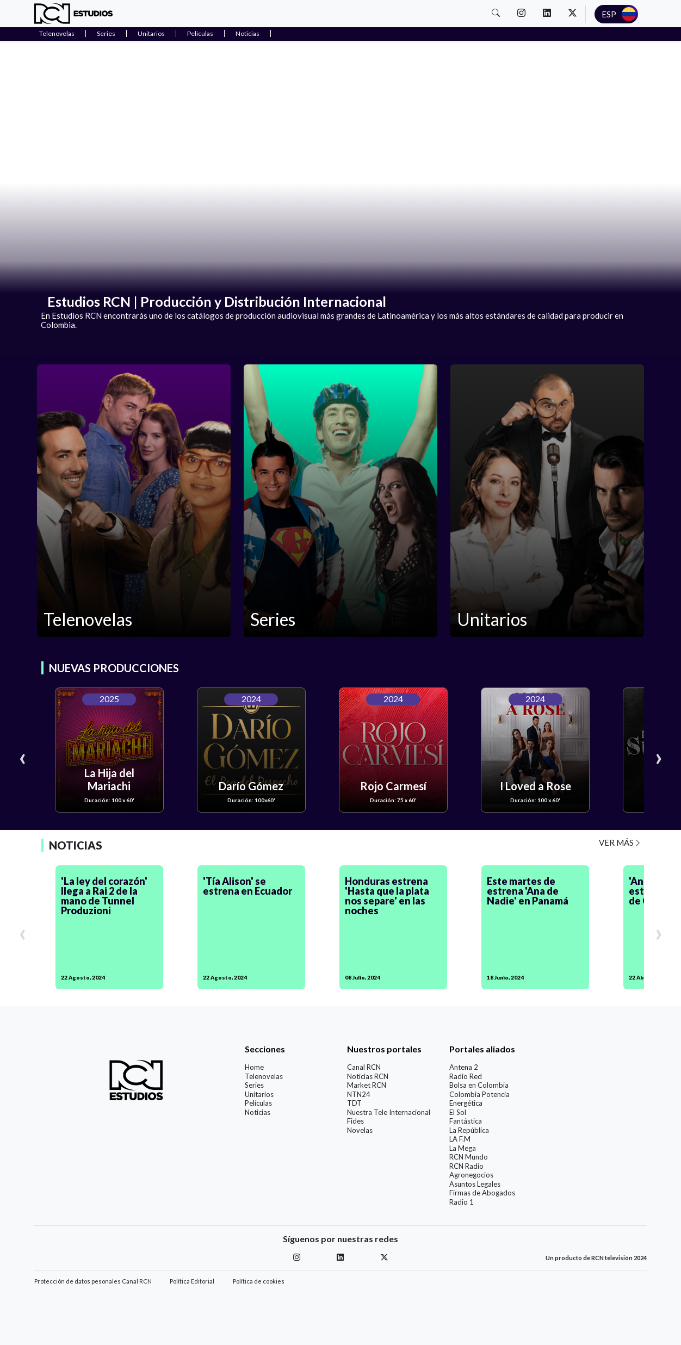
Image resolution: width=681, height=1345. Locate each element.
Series (106, 33)
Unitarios (151, 33)
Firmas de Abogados (482, 1192)
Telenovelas (57, 33)
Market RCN (366, 1085)
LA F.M (459, 1139)
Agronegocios (471, 1174)
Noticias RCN (367, 1076)
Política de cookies (258, 1281)
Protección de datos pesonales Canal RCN (93, 1281)
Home (254, 1067)
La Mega (462, 1148)
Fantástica (465, 1121)
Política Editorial (192, 1281)
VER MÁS (620, 842)
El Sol (457, 1112)
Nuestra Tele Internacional (388, 1112)
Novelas (360, 1130)
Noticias (247, 33)
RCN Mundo (468, 1156)
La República (469, 1130)
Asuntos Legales (474, 1184)
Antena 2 (463, 1067)
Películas (200, 33)
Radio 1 (461, 1202)
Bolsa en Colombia (479, 1085)
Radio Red (465, 1076)
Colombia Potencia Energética (479, 1099)
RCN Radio (466, 1166)
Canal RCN (364, 1067)
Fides (355, 1121)
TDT (354, 1103)
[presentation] (22, 756)
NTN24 (358, 1094)
